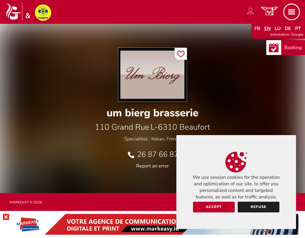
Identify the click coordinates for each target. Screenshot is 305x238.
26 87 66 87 (157, 154)
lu (278, 28)
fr (257, 28)
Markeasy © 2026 (26, 202)
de (288, 28)
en (267, 28)
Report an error (152, 166)
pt (298, 28)
